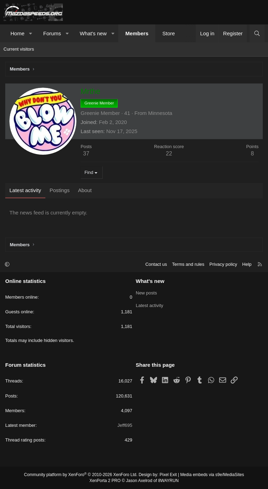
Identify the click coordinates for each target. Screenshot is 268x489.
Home (17, 33)
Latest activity (149, 305)
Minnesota (160, 113)
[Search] (257, 33)
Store (168, 33)
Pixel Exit (168, 474)
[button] (30, 33)
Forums (52, 33)
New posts (146, 292)
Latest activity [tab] (25, 190)
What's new (93, 33)
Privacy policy (223, 264)
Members (136, 33)
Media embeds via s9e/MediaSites (212, 474)
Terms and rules (188, 264)
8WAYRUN (168, 480)
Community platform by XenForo (80, 474)
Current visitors (18, 49)
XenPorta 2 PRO (104, 480)
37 (86, 153)
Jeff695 (125, 425)
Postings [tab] (60, 190)
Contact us (156, 264)
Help (247, 264)
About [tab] (84, 190)
